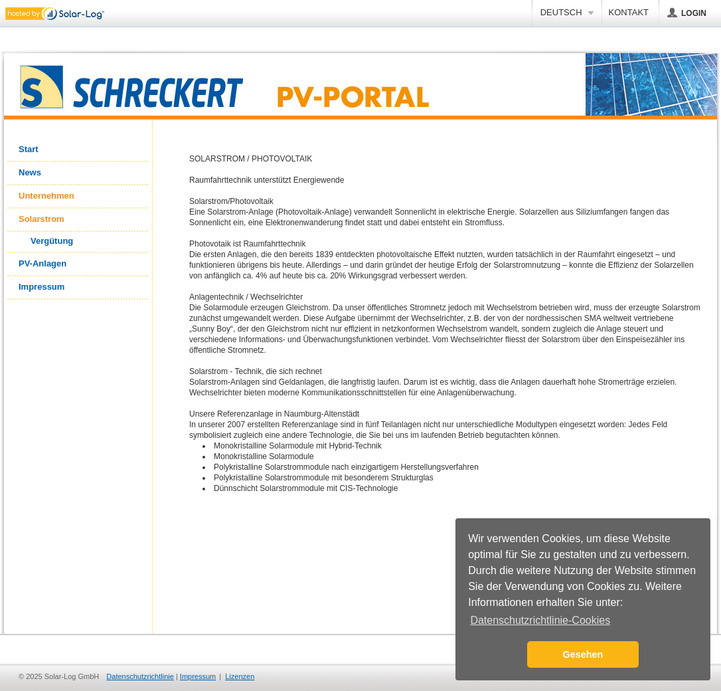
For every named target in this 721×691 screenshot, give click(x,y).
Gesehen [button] (583, 654)
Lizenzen (239, 676)
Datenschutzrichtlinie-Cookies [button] (540, 620)
